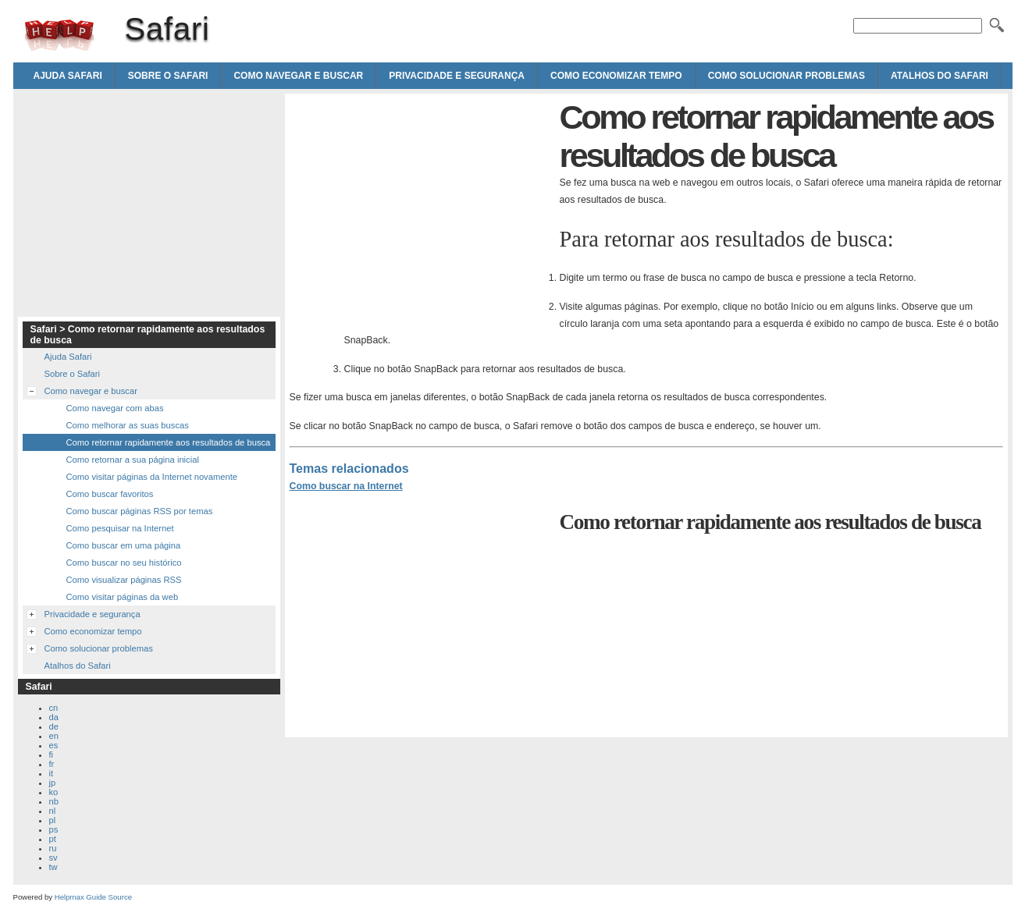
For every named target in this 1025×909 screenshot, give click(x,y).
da (54, 717)
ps (54, 829)
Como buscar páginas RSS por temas (139, 511)
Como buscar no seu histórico (124, 562)
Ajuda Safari (68, 75)
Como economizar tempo (616, 75)
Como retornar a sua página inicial (132, 459)
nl (52, 810)
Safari (59, 35)
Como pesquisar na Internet (120, 528)
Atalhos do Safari (939, 75)
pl (52, 820)
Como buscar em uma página (123, 545)
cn (54, 707)
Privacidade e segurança (457, 75)
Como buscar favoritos (110, 494)
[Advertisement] (421, 207)
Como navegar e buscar (298, 75)
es (54, 745)
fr (52, 764)
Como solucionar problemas (786, 75)
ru (53, 848)
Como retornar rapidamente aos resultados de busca (168, 442)
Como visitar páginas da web (122, 597)
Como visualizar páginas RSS (124, 579)
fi (51, 754)
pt (52, 838)
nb (54, 801)
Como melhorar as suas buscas (127, 425)
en (54, 735)
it (51, 773)
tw (53, 867)
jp (52, 782)
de (54, 726)
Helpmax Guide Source (93, 897)
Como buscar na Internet (346, 486)
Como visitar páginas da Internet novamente (152, 476)
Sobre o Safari (168, 75)
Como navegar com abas (115, 408)
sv (53, 857)
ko (54, 792)
